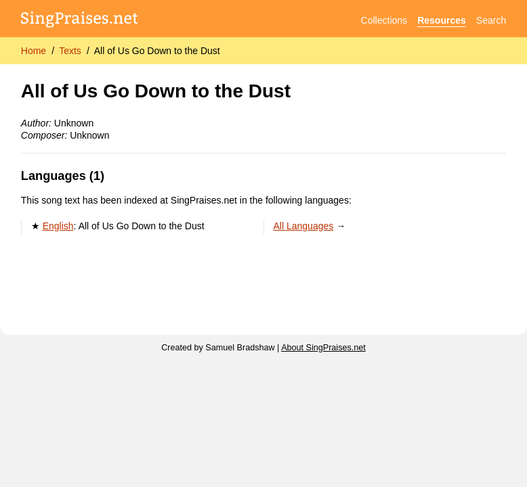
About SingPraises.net (323, 347)
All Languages (304, 226)
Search (491, 20)
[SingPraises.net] (79, 21)
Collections (384, 20)
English (58, 226)
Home (33, 50)
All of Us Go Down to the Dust (157, 50)
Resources (441, 20)
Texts (70, 50)
